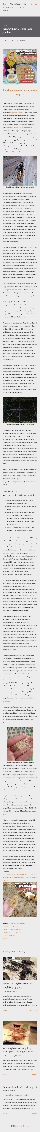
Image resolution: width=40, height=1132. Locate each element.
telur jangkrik (32, 137)
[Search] (31, 4)
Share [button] (5, 938)
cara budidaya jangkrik (13, 929)
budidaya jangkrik (10, 926)
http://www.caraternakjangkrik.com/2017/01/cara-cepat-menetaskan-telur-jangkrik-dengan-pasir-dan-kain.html (20, 877)
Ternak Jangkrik (14, 4)
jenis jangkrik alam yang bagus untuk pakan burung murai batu (19, 1049)
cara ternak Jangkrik (16, 112)
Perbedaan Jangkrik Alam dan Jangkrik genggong (17, 985)
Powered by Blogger (20, 1126)
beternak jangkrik (16, 923)
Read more (33, 1010)
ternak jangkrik (10, 935)
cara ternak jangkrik (12, 932)
